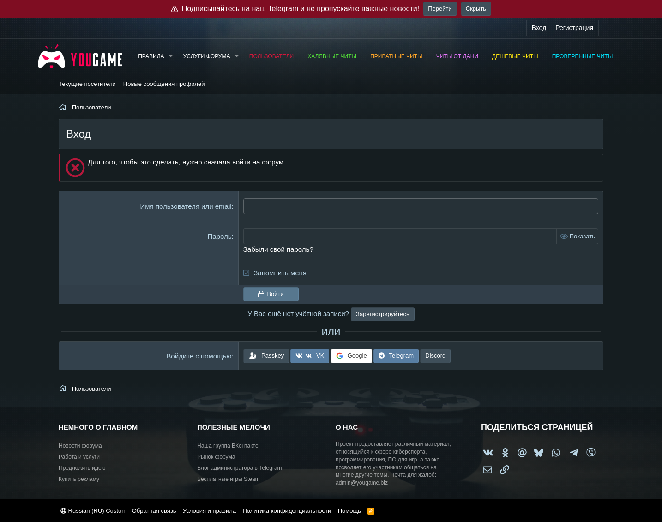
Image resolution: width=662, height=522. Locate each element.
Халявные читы (331, 56)
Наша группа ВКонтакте (228, 446)
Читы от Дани (457, 56)
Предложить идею (82, 468)
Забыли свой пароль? (278, 249)
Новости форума (80, 446)
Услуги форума (206, 56)
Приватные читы (396, 56)
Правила (151, 56)
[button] (170, 56)
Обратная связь (154, 510)
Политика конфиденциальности (286, 510)
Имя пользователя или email (186, 206)
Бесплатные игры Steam (228, 479)
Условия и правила (209, 510)
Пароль (220, 236)
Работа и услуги (79, 457)
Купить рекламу (79, 479)
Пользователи (271, 56)
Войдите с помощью (198, 356)
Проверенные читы (582, 56)
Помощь (349, 510)
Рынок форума (216, 457)
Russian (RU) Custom (93, 510)
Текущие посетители (87, 83)
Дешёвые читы (515, 56)
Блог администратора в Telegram (239, 468)
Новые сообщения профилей (164, 83)
